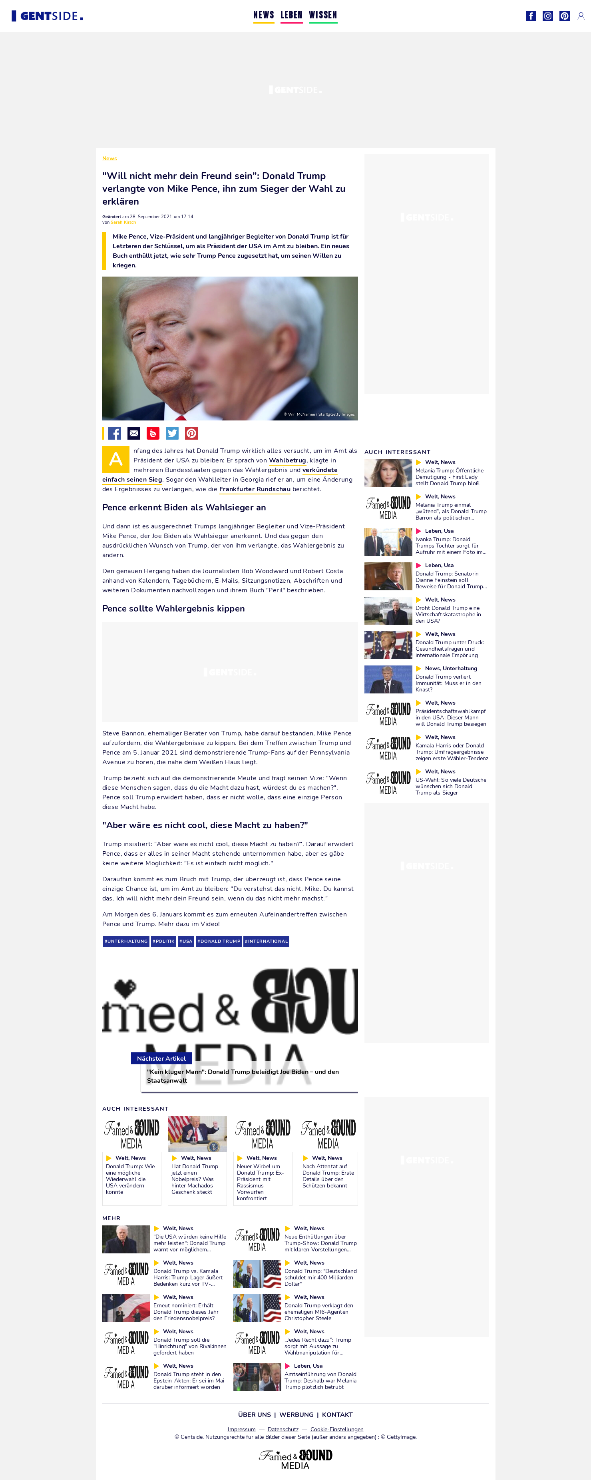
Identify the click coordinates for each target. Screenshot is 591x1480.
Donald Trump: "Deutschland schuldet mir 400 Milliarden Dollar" (321, 1277)
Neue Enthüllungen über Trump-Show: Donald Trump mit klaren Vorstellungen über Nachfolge (321, 1246)
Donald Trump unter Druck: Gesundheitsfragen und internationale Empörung (450, 648)
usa (188, 941)
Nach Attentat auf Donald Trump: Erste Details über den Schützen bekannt (328, 1175)
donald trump (220, 941)
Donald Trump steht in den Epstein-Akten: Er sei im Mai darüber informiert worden (189, 1380)
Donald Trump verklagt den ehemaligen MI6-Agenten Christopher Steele (319, 1311)
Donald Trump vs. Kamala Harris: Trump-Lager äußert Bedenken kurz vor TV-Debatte (188, 1280)
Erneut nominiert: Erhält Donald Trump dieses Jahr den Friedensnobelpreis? (186, 1311)
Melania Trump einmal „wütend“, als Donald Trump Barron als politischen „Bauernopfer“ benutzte (451, 514)
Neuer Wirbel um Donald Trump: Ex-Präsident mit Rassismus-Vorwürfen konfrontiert (261, 1182)
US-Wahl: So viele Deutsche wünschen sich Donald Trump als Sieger (451, 786)
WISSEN (323, 15)
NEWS (263, 15)
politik (165, 941)
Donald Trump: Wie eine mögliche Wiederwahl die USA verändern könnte (130, 1179)
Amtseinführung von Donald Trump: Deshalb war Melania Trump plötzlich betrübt (321, 1380)
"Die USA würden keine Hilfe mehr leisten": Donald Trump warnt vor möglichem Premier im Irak (190, 1246)
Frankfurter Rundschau (255, 489)
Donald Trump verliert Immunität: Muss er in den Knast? (449, 683)
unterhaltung (127, 941)
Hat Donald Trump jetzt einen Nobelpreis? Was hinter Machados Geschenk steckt (195, 1179)
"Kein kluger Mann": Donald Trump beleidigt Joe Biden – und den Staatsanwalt (243, 1076)
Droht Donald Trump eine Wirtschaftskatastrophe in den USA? (449, 614)
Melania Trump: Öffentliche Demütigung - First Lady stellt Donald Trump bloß (450, 476)
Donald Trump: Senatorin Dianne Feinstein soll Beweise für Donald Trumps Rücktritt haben (451, 583)
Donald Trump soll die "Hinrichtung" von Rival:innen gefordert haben (190, 1346)
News (109, 158)
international (268, 941)
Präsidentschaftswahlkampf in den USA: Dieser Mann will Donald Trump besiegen (451, 717)
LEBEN (292, 15)
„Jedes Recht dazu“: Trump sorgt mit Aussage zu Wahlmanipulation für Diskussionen (318, 1349)
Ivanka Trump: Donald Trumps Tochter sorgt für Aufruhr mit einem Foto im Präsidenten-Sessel (449, 548)
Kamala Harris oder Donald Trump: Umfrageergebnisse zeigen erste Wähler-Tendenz (452, 751)
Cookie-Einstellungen (337, 1429)
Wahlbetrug (287, 460)
